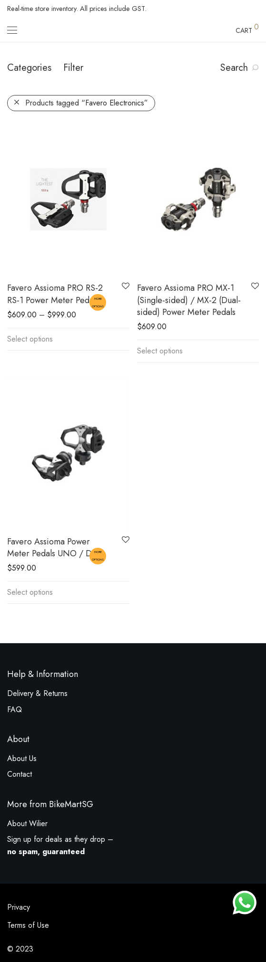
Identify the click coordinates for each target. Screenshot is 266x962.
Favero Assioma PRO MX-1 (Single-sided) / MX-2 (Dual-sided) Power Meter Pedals (189, 300)
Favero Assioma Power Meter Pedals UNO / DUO (55, 547)
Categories (29, 68)
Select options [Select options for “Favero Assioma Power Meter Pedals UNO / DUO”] (30, 592)
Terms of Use (28, 925)
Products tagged (86, 102)
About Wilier (27, 823)
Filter (73, 68)
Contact (19, 774)
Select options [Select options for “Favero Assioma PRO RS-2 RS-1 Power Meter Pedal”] (30, 338)
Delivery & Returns (37, 693)
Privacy (18, 907)
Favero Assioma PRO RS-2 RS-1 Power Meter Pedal (55, 294)
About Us (22, 758)
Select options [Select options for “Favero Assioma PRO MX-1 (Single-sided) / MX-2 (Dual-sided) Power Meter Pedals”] (160, 350)
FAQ (14, 709)
